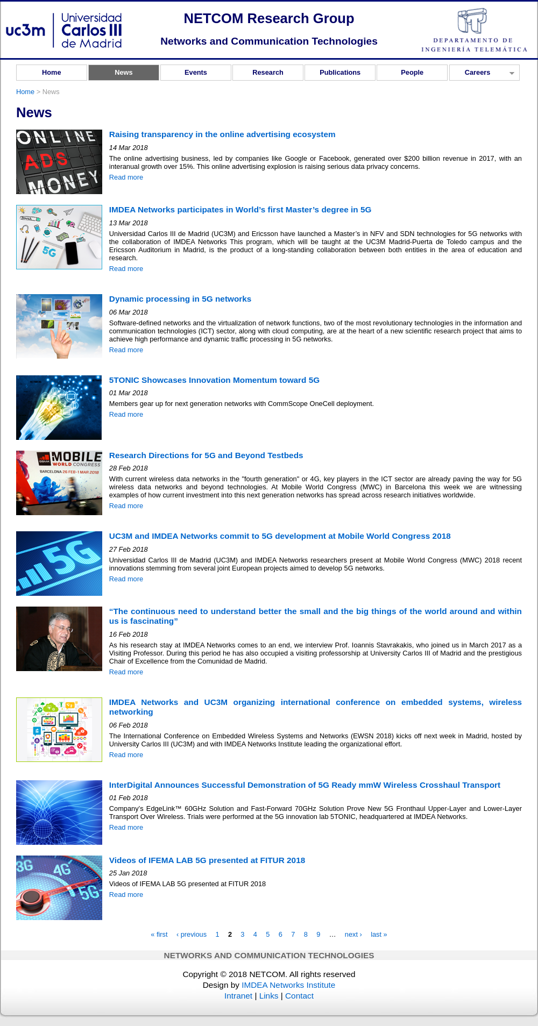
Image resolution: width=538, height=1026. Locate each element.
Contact (299, 995)
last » (379, 935)
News (123, 72)
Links (269, 995)
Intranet (238, 995)
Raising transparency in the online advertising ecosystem (222, 134)
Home (51, 72)
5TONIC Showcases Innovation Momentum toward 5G (214, 379)
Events (196, 72)
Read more (126, 177)
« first (159, 935)
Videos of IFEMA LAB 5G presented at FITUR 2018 (207, 860)
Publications (340, 72)
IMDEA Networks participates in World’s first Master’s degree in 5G (240, 209)
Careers (482, 74)
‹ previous (191, 935)
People (412, 72)
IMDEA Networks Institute (288, 984)
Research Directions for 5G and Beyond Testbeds (206, 455)
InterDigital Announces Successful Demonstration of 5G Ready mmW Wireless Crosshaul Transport (304, 784)
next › (353, 935)
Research (268, 72)
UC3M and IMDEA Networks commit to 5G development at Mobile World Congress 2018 (280, 535)
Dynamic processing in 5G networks (180, 298)
